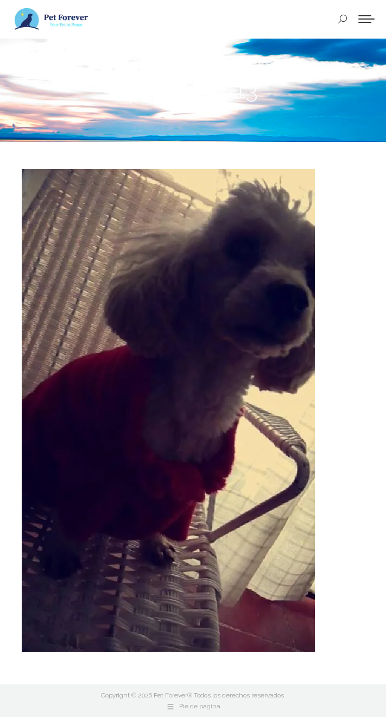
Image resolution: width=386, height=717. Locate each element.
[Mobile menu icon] (366, 19)
